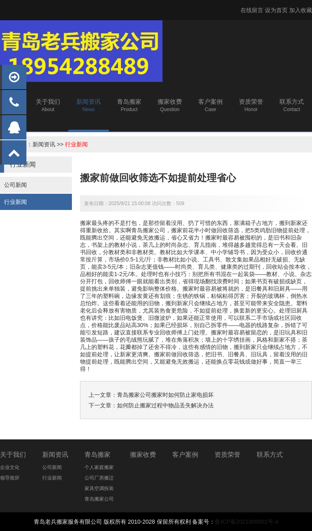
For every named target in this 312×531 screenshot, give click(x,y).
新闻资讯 (43, 144)
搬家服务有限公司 (79, 521)
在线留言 (251, 10)
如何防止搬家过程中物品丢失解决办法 (165, 405)
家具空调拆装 (99, 488)
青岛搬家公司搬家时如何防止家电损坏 (165, 395)
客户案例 (185, 454)
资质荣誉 (227, 454)
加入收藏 (300, 10)
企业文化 (10, 467)
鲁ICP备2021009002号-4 (246, 521)
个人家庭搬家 (99, 467)
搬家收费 (143, 454)
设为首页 (276, 10)
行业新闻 (76, 144)
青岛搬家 (97, 454)
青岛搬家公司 (99, 499)
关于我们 (13, 454)
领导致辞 (10, 478)
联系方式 (270, 454)
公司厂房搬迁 (99, 478)
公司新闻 (15, 185)
